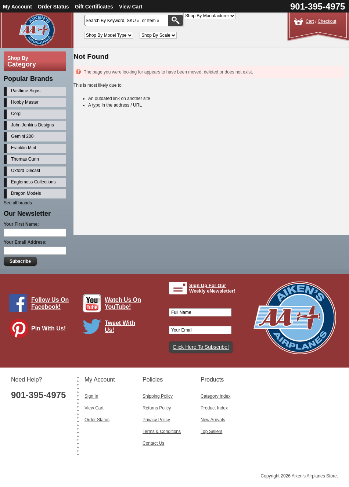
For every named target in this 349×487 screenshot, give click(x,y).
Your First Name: (21, 224)
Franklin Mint (23, 147)
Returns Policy (157, 408)
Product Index (214, 408)
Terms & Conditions (162, 431)
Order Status (53, 7)
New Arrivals (213, 419)
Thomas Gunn (25, 159)
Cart (310, 21)
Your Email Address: (25, 242)
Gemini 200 (22, 136)
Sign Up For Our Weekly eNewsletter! (212, 288)
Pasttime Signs (25, 90)
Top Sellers (211, 431)
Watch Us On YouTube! (123, 303)
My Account (17, 7)
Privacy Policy (156, 419)
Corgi (16, 113)
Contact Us (153, 443)
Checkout (327, 21)
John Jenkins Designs (32, 125)
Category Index (215, 396)
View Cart (131, 7)
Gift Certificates (94, 7)
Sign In (91, 396)
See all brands (18, 202)
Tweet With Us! (120, 326)
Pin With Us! (48, 328)
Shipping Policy (158, 396)
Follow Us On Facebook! (50, 303)
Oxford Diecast (25, 170)
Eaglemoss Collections (33, 182)
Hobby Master (25, 102)
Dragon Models (26, 193)
